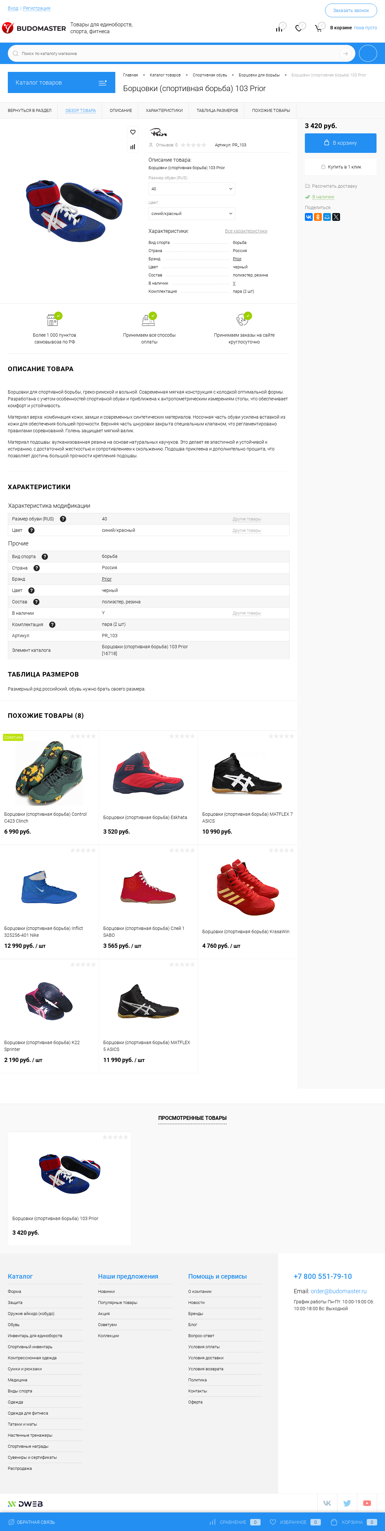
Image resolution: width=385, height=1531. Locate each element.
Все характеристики (246, 231)
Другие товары (247, 519)
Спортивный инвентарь (30, 1346)
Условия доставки (205, 1357)
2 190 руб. (49, 1063)
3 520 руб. (148, 835)
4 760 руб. (247, 949)
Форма (14, 1291)
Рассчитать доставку (331, 186)
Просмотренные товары (192, 1118)
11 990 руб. (148, 1063)
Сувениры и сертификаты (32, 1457)
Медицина (17, 1379)
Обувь (14, 1324)
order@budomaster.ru (339, 1291)
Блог (192, 1324)
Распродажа (20, 1468)
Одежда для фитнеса (28, 1413)
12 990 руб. (49, 949)
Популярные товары (117, 1302)
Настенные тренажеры (30, 1435)
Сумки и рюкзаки (25, 1368)
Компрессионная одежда (32, 1357)
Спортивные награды (28, 1446)
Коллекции (108, 1335)
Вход (13, 8)
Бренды (195, 1313)
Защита (15, 1302)
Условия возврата (205, 1368)
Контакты (197, 1391)
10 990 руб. (247, 835)
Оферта (195, 1402)
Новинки (106, 1291)
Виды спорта (20, 1391)
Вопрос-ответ (201, 1335)
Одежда (15, 1402)
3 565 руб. (148, 949)
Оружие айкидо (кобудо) (31, 1313)
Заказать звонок (351, 10)
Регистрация (36, 8)
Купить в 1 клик (341, 167)
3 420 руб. (25, 1232)
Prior (237, 258)
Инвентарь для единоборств (35, 1335)
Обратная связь (31, 1522)
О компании (199, 1291)
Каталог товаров (61, 82)
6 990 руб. (49, 835)
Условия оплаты (204, 1346)
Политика (197, 1379)
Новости (196, 1302)
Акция (104, 1313)
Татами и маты (22, 1424)
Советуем (107, 1324)
